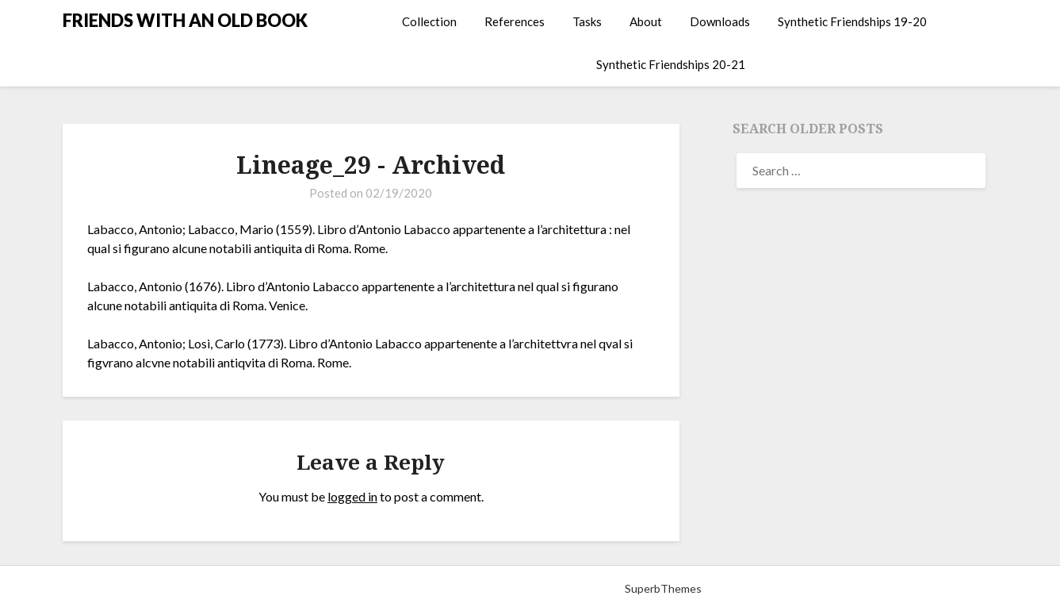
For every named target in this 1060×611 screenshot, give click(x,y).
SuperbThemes (663, 588)
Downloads (720, 21)
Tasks (587, 21)
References (514, 21)
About (645, 21)
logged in (352, 496)
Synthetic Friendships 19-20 (852, 21)
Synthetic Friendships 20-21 (670, 64)
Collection (429, 21)
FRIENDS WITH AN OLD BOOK (185, 20)
